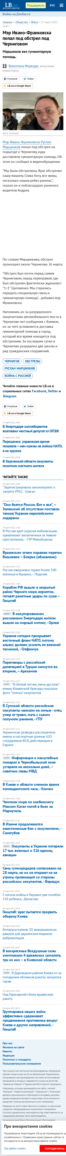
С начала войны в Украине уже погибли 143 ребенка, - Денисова (32, 896)
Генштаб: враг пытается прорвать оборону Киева (30, 914)
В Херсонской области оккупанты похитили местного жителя (28, 463)
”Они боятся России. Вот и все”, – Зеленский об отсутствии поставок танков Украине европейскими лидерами (31, 511)
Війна (34, 22)
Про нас (7, 1043)
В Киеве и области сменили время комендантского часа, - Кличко (31, 786)
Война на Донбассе (16, 14)
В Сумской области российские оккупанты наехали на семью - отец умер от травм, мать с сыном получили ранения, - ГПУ (32, 712)
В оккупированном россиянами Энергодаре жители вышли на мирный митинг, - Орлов (31, 618)
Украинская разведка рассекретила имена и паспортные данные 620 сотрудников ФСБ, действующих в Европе (29, 738)
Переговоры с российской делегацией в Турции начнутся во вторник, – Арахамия (30, 667)
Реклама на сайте (13, 1047)
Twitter (53, 391)
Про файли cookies (15, 1148)
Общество (21, 22)
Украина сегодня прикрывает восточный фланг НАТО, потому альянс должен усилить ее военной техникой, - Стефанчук (32, 642)
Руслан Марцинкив (20, 368)
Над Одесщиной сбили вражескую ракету (28, 996)
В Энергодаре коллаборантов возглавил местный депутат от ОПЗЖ (31, 428)
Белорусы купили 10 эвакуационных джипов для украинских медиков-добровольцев (29, 933)
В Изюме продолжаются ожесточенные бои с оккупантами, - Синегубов (32, 828)
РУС (52, 5)
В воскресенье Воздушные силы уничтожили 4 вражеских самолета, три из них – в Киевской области (32, 955)
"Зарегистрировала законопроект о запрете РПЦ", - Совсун (29, 489)
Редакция (8, 1055)
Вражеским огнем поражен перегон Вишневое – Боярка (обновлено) (32, 554)
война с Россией (18, 376)
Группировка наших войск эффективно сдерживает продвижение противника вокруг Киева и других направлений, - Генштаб (30, 1020)
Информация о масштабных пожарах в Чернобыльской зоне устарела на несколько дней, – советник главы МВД (30, 764)
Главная (7, 22)
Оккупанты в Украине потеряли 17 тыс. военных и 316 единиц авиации (33, 850)
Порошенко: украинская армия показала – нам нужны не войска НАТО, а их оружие (32, 446)
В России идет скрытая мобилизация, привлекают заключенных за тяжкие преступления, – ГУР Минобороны (30, 535)
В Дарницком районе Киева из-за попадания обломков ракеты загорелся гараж (32, 977)
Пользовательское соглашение (22, 1063)
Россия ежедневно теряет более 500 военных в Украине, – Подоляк (29, 572)
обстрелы (32, 361)
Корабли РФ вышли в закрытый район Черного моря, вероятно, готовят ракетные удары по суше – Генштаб (31, 594)
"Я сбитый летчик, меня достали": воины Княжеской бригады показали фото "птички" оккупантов (31, 688)
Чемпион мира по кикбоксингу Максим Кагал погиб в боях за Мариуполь (28, 806)
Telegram (9, 396)
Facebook (39, 391)
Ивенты (7, 1051)
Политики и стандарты (17, 1059)
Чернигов (12, 361)
